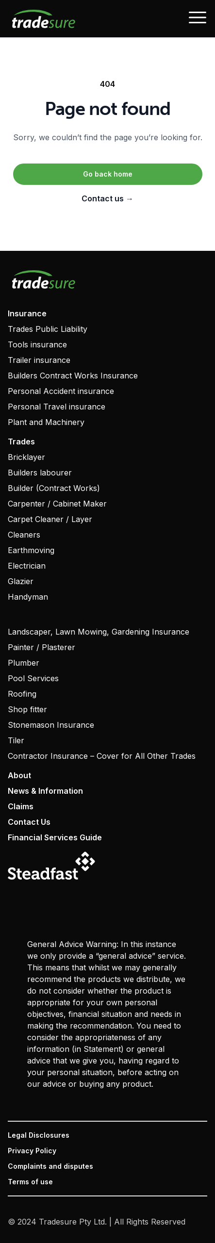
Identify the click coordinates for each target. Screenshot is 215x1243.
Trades (21, 441)
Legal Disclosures (38, 1135)
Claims (20, 806)
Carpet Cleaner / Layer (50, 519)
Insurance (27, 313)
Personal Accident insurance (61, 391)
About (19, 775)
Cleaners (24, 535)
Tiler (16, 740)
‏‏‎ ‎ (9, 616)
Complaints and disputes (50, 1166)
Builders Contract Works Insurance (73, 375)
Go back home (107, 174)
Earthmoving (31, 550)
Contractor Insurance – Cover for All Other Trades (102, 756)
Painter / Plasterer (41, 647)
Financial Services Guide (55, 837)
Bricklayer (26, 457)
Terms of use (30, 1182)
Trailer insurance (39, 360)
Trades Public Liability (47, 329)
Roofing (22, 694)
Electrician (27, 566)
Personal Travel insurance (56, 406)
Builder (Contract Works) (54, 488)
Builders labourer (40, 472)
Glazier (20, 581)
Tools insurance (37, 344)
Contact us (107, 198)
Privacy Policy (32, 1150)
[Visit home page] (107, 279)
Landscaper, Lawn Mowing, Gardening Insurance (98, 632)
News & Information (45, 791)
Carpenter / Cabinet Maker (57, 503)
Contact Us (29, 822)
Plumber (23, 663)
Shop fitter (27, 709)
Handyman (28, 597)
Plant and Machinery (46, 422)
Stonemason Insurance (51, 725)
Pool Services (33, 678)
